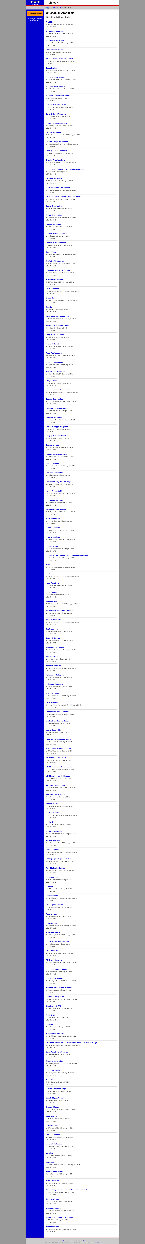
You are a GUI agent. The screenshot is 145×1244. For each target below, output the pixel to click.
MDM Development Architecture (58, 776)
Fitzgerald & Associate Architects (58, 325)
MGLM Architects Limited (55, 785)
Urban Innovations (53, 1135)
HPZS (48, 574)
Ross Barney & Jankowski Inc (57, 941)
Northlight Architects (54, 831)
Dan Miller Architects (54, 178)
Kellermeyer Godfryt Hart (55, 675)
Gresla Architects (52, 445)
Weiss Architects (52, 1181)
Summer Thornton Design (56, 1089)
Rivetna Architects (53, 932)
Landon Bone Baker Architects (57, 712)
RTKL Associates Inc (54, 960)
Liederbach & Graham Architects (58, 739)
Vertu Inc (49, 1153)
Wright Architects (52, 1199)
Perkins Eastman (52, 877)
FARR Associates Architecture (57, 316)
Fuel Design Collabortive (55, 371)
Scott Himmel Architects (55, 978)
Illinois (62, 7)
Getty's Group (51, 381)
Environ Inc (50, 298)
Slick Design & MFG (53, 1006)
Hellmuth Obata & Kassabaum (57, 509)
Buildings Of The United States (58, 96)
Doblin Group (51, 252)
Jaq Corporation (52, 629)
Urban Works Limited (54, 1144)
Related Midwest (52, 923)
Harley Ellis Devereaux (54, 500)
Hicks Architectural (53, 518)
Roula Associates (52, 951)
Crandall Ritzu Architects (55, 160)
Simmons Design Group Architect (59, 987)
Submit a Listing (78, 1240)
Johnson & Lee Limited (55, 647)
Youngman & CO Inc (53, 1208)
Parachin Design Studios (55, 868)
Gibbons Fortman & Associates (58, 390)
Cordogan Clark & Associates (57, 151)
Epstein (49, 307)
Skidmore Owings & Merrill (56, 997)
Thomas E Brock (52, 1107)
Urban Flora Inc (52, 1125)
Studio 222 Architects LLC (56, 1070)
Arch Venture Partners (54, 50)
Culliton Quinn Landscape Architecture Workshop (65, 169)
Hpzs (48, 564)
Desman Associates (53, 224)
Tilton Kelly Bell (52, 1116)
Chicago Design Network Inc (57, 141)
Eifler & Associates (53, 289)
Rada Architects (52, 895)
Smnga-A (49, 1024)
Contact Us (96, 1242)
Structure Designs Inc (54, 1061)
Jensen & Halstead (53, 638)
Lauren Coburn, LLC (54, 730)
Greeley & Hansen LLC (54, 417)
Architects (54, 7)
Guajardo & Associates (55, 473)
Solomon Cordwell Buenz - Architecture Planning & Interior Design (71, 1043)
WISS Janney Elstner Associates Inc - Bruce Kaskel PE (67, 1190)
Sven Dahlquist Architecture (56, 1098)
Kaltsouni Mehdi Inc (53, 666)
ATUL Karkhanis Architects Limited (59, 59)
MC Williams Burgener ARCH (57, 758)
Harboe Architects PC (54, 491)
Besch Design (51, 68)
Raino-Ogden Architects (55, 905)
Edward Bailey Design (54, 279)
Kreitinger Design (52, 693)
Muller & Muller (51, 804)
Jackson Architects (53, 620)
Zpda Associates (52, 1227)
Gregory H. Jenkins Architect (57, 436)
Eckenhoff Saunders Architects (58, 270)
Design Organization (54, 206)
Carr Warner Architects (54, 132)
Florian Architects (53, 344)
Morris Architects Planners (56, 794)
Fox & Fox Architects (54, 353)
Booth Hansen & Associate (56, 77)
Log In (63, 1240)
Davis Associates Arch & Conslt (58, 187)
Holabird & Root (52, 546)
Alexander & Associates (55, 31)
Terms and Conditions (86, 1242)
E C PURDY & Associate (55, 261)
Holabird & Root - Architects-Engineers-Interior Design (67, 555)
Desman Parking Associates (56, 233)
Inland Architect (52, 601)
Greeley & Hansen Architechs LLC (59, 408)
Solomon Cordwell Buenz (55, 1033)
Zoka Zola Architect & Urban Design (59, 1217)
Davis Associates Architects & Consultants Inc (64, 197)
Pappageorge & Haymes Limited (58, 859)
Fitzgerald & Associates (55, 335)
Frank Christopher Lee (54, 362)
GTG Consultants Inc (54, 463)
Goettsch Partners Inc (54, 399)
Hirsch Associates (53, 528)
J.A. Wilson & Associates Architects (59, 610)
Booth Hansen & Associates (56, 86)
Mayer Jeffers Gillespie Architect (58, 748)
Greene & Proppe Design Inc (57, 427)
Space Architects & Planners (57, 1052)
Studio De (49, 1079)
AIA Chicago (50, 22)
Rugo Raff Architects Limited (57, 969)
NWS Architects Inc (53, 840)
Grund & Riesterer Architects (57, 454)
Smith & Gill (50, 1015)
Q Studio (49, 886)
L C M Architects (52, 702)
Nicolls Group (51, 822)
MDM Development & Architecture (59, 767)
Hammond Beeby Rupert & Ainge (58, 482)
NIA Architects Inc (53, 813)
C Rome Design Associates (56, 123)
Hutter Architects (52, 583)
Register (69, 1240)
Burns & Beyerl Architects (56, 105)
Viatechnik (50, 1162)
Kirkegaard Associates (54, 684)
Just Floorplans (52, 656)
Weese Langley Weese (54, 1171)
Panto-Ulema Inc (52, 850)
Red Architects (51, 914)
